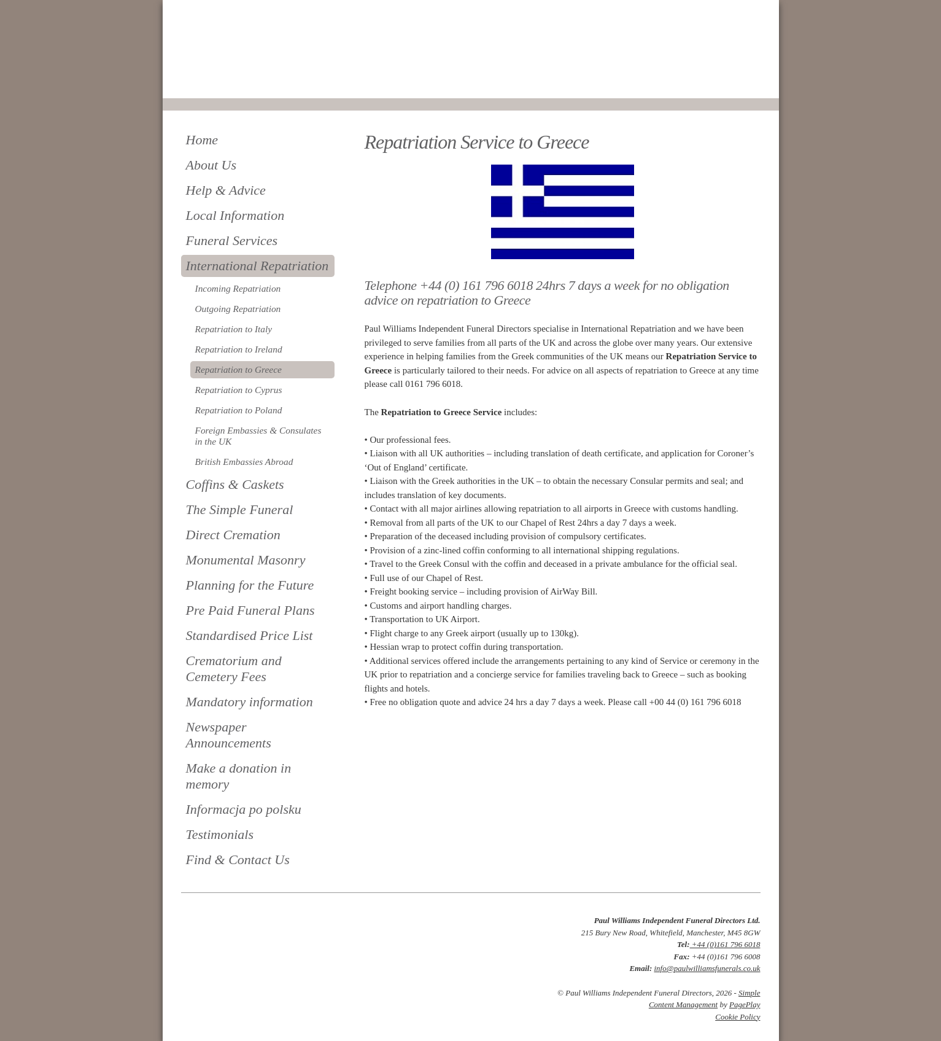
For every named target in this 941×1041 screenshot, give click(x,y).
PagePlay (745, 1004)
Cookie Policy (737, 1016)
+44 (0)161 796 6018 (725, 944)
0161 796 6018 (222, 81)
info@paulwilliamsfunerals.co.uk (707, 968)
